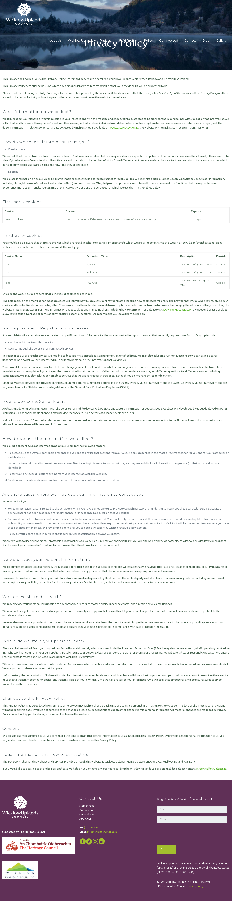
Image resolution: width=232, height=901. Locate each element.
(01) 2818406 (91, 827)
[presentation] (184, 833)
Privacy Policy (196, 886)
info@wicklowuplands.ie (211, 768)
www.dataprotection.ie (124, 127)
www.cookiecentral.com (178, 309)
